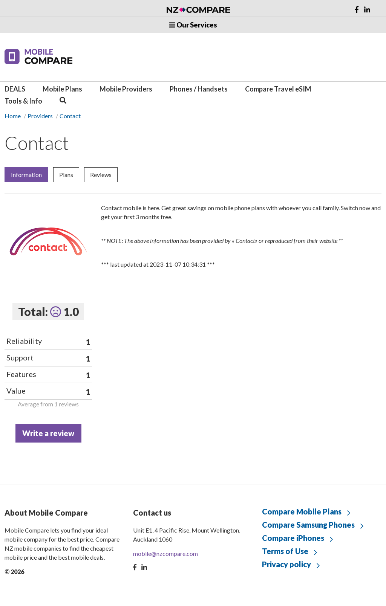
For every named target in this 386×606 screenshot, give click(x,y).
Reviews (101, 174)
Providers (40, 115)
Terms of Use (285, 551)
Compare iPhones (293, 537)
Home (13, 115)
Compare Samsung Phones (308, 524)
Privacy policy (286, 564)
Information (26, 174)
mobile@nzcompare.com (165, 553)
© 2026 (14, 571)
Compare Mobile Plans (302, 511)
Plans (66, 174)
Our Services (193, 25)
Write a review (48, 433)
